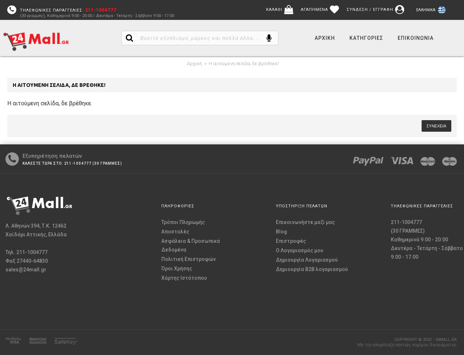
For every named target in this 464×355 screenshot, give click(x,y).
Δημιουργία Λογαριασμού (307, 260)
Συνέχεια (436, 126)
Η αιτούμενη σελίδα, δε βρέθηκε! (244, 63)
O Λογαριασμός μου (299, 250)
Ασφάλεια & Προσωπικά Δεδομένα (190, 245)
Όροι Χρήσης (176, 268)
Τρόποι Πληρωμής (183, 222)
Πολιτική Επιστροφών (188, 259)
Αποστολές (175, 231)
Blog (281, 231)
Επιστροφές (291, 241)
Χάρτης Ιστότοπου (184, 278)
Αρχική (194, 63)
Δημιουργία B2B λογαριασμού (312, 269)
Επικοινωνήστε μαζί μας (305, 222)
